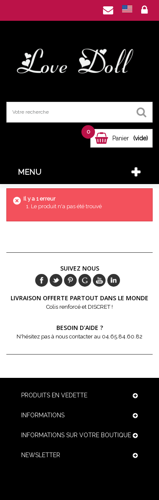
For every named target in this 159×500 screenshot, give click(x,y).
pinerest (70, 280)
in (113, 280)
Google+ (84, 280)
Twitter (56, 280)
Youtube (99, 280)
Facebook (41, 280)
